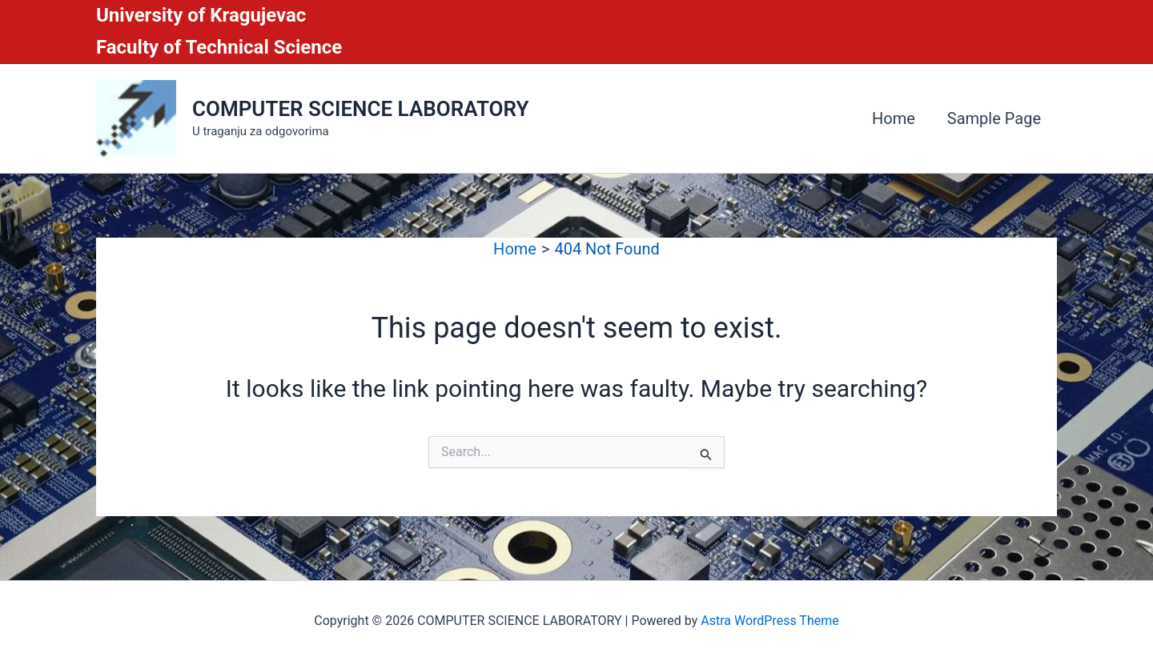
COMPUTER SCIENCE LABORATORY (360, 109)
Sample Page (994, 118)
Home (893, 118)
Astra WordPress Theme (769, 620)
